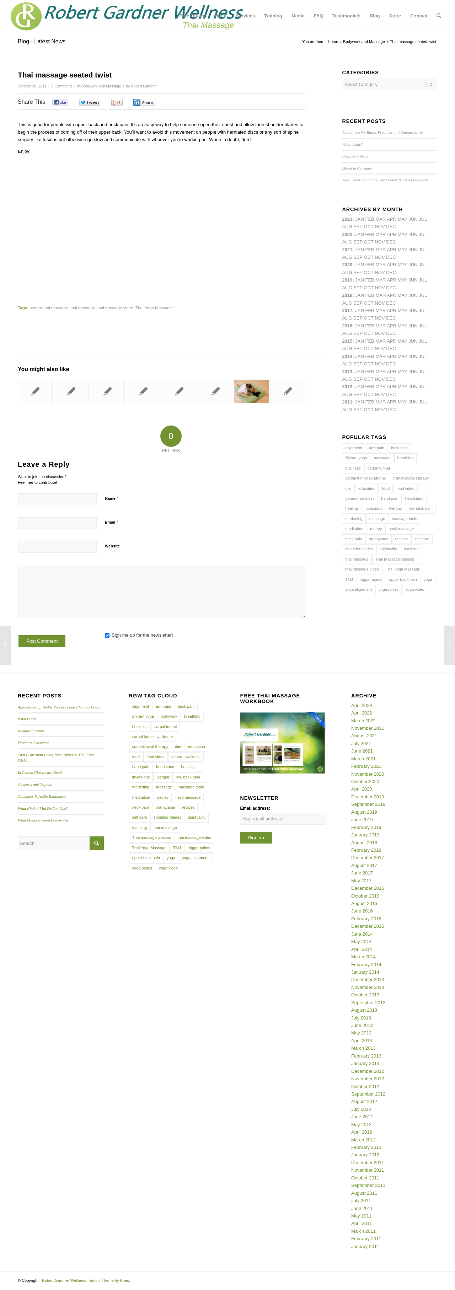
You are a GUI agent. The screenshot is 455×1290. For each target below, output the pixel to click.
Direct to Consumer (357, 168)
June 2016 (362, 911)
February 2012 (366, 1147)
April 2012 (361, 1132)
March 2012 (363, 1139)
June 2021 (362, 751)
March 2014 (363, 956)
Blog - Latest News (41, 41)
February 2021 (366, 766)
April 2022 (361, 713)
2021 (347, 249)
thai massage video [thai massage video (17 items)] (362, 569)
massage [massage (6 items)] (377, 518)
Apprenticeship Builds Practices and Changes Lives (382, 132)
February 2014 (366, 964)
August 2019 (364, 812)
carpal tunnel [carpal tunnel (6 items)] (379, 468)
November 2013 (367, 987)
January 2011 (365, 1246)
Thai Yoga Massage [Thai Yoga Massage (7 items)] (403, 569)
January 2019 (365, 834)
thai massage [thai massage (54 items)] (356, 559)
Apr (391, 219)
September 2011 (368, 1185)
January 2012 (365, 1154)
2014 (347, 356)
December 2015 (367, 926)
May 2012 (361, 1124)
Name (111, 498)
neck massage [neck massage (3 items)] (401, 528)
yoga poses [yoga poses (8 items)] (388, 589)
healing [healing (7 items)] (351, 508)
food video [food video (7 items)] (405, 488)
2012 (347, 386)
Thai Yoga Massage (153, 307)
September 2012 (368, 1094)
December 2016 (367, 888)
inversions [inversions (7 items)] (373, 508)
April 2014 (361, 949)
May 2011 (361, 1216)
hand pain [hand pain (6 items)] (389, 498)
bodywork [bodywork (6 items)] (382, 458)
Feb (369, 249)
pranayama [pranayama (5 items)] (378, 539)
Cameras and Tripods (35, 784)
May (402, 310)
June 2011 (362, 1208)
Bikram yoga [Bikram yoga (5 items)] (356, 458)
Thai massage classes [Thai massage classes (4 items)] (394, 559)
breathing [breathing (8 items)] (405, 458)
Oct (369, 272)
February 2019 (366, 827)
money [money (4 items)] (376, 528)
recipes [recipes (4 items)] (401, 539)
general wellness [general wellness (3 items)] (359, 498)
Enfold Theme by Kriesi (110, 1280)
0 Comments (62, 86)
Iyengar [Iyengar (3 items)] (395, 508)
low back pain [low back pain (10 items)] (421, 508)
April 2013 (361, 1040)
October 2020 (365, 781)
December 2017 (367, 857)
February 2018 (366, 850)
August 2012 (364, 1101)
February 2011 (366, 1238)
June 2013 (362, 1025)
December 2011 (367, 1162)
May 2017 (361, 880)
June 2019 (362, 819)
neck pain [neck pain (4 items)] (353, 539)
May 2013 (361, 1032)
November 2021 (367, 728)
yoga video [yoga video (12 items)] (414, 589)
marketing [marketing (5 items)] (353, 518)
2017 (347, 310)
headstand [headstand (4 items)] (414, 498)
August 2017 (364, 865)
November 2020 (367, 774)
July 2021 (361, 743)
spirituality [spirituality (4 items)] (388, 549)
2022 (347, 234)
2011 (347, 402)
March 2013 (363, 1048)
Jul (423, 249)
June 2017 (362, 873)
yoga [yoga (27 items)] (428, 579)
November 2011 (367, 1170)
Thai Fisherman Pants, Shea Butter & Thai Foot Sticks (385, 180)
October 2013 (365, 994)
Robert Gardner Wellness (64, 1280)
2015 (347, 341)
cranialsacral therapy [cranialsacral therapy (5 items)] (411, 478)
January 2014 (365, 972)
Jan (359, 280)
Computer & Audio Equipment (42, 796)
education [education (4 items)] (366, 488)
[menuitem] (192, 16)
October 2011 (365, 1178)
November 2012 (367, 1078)
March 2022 (363, 720)
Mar (380, 234)
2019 (347, 280)
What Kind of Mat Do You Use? (43, 808)
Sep (358, 287)
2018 (347, 295)
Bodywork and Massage (101, 86)
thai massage (82, 307)
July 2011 (361, 1200)
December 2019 (367, 796)
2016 (347, 325)
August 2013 (364, 1010)
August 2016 (364, 903)
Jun (412, 249)
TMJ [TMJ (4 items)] (349, 579)
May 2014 (361, 941)
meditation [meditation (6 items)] (354, 528)
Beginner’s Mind (355, 156)
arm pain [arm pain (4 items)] (376, 448)
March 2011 (363, 1231)
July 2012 (361, 1109)
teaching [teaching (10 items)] (411, 549)
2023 (347, 219)
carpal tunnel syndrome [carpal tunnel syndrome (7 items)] (365, 478)
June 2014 (362, 934)
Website (112, 546)
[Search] (439, 16)
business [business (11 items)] (352, 468)
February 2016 (366, 918)
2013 (347, 371)
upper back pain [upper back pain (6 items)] (403, 579)
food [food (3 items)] (386, 488)
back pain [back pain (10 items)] (399, 448)
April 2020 (361, 789)
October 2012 (365, 1086)
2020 (347, 264)
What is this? (352, 144)
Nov (380, 257)
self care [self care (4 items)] (421, 539)
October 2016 (365, 896)
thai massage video (115, 307)
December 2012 (367, 1071)
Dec (391, 287)
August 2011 (364, 1193)
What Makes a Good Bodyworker (44, 820)
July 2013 (361, 1018)
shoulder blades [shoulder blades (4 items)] (359, 549)
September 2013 (368, 1002)
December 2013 (367, 979)
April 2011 (361, 1223)
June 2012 (362, 1116)
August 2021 (364, 735)
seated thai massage (49, 307)
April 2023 (361, 705)
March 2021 (363, 758)
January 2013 (365, 1063)
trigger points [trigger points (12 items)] (371, 579)
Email (111, 522)
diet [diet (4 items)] (348, 488)
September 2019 (368, 804)
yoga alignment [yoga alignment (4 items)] (358, 589)
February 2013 (366, 1056)
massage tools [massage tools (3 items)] (404, 518)
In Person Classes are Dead (40, 772)
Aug (347, 257)
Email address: (255, 808)
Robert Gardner (144, 86)
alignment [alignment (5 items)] (353, 448)
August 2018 (364, 842)
